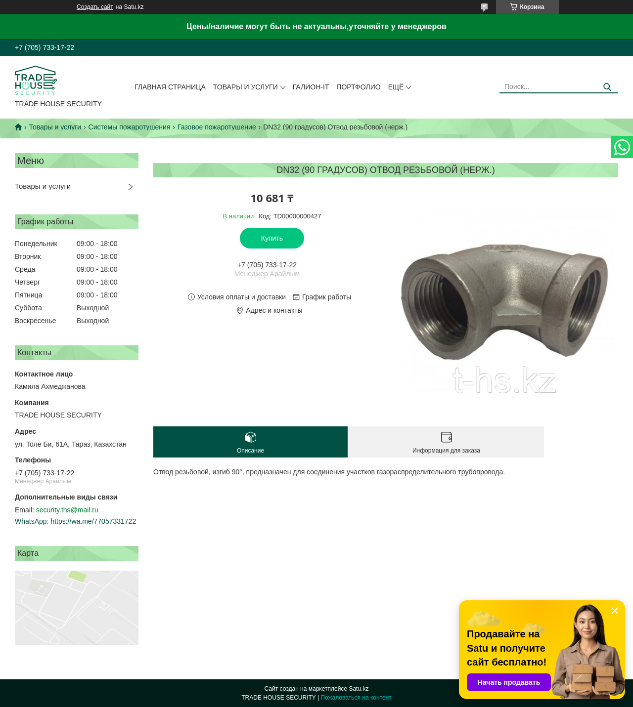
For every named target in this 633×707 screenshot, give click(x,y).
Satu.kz (358, 688)
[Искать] (607, 87)
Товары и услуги (245, 87)
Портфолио (358, 87)
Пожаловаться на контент (355, 697)
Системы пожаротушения (130, 127)
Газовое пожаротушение (217, 127)
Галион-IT (311, 87)
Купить (272, 238)
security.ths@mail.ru (67, 510)
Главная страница (170, 87)
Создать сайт (95, 6)
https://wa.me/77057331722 (93, 521)
